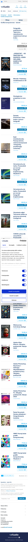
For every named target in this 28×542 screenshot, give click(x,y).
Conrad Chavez (16, 398)
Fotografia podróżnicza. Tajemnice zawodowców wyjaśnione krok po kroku (20, 33)
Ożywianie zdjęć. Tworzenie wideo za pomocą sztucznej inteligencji (20, 215)
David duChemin (16, 123)
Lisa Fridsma (16, 350)
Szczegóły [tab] (11, 245)
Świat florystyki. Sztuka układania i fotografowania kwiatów (19, 415)
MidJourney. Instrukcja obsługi (19, 326)
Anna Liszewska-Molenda (18, 102)
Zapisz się (21, 498)
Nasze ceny (22, 11)
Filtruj (7, 20)
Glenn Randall (16, 175)
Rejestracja (25, 1)
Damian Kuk (16, 82)
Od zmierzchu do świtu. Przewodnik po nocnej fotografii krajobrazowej (19, 193)
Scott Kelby (15, 39)
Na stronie (21, 476)
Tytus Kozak (16, 311)
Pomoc (5, 1)
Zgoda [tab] (4, 245)
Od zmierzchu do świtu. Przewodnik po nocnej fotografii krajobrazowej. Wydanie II (19, 169)
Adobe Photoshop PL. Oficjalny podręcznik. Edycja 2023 (20, 394)
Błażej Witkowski (16, 439)
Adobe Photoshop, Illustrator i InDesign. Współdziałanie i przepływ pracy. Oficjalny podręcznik (19, 369)
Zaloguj (20, 6)
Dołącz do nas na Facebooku (14, 537)
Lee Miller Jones (16, 328)
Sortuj (20, 20)
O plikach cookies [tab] (21, 245)
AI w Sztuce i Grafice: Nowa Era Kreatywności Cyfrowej (19, 306)
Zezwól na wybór (13, 295)
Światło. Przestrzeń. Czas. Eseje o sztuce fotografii (19, 118)
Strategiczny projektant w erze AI (19, 98)
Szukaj (16, 6)
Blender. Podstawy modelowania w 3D (19, 80)
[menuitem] (9, 11)
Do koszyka (22, 46)
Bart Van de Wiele (17, 377)
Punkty (19, 1)
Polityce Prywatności (10, 491)
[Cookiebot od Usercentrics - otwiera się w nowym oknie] (20, 241)
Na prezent (22, 74)
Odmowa (14, 300)
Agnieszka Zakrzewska (18, 419)
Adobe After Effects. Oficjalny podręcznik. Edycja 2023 (20, 345)
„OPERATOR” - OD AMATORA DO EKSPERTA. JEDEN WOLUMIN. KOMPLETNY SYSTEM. (19, 58)
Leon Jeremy (16, 220)
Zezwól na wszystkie (14, 291)
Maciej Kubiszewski (17, 64)
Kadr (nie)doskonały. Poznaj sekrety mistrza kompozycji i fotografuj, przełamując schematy (20, 142)
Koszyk (25, 6)
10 (10, 475)
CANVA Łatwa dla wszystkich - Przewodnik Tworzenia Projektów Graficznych (19, 238)
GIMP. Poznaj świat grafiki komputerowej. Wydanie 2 (19, 456)
